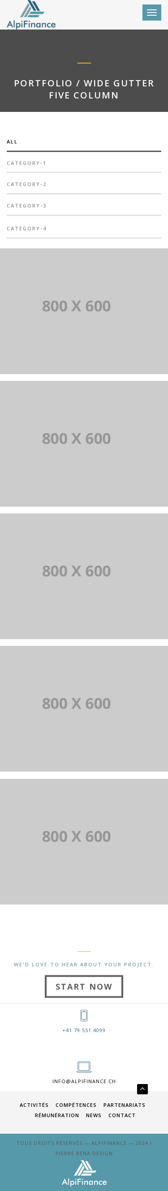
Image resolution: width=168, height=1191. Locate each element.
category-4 (27, 231)
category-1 (27, 165)
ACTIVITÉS (34, 1104)
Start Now (84, 996)
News (94, 1115)
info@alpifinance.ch (84, 1081)
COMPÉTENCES (76, 1104)
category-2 (27, 187)
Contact (122, 1115)
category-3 (27, 208)
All (12, 144)
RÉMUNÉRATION (57, 1115)
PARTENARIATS (124, 1104)
